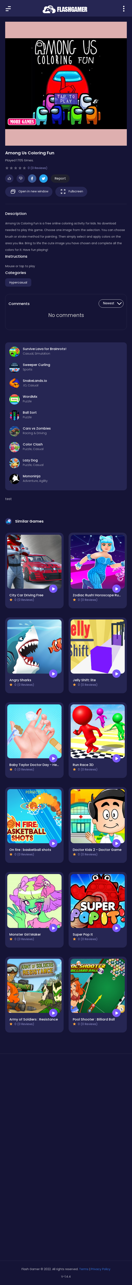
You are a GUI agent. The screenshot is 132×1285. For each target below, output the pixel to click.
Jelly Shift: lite (84, 680)
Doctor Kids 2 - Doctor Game (97, 849)
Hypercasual (18, 282)
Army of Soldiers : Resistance (33, 1019)
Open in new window (28, 191)
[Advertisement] (66, 1096)
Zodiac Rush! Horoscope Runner (99, 595)
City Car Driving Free (26, 595)
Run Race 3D (83, 764)
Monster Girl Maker (25, 934)
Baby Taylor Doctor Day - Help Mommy (41, 764)
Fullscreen (71, 191)
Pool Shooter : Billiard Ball (94, 1019)
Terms (83, 1269)
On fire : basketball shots (30, 849)
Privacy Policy (100, 1269)
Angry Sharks (20, 680)
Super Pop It (83, 934)
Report (60, 178)
